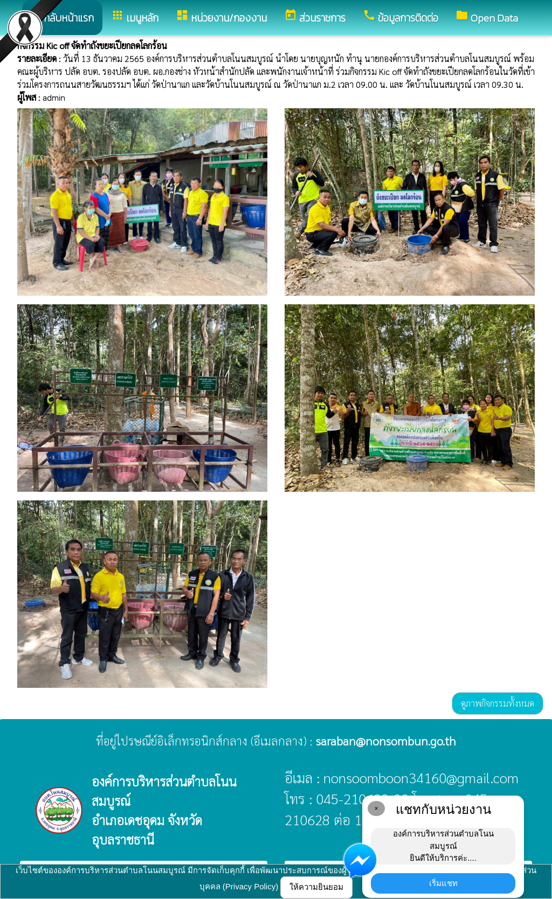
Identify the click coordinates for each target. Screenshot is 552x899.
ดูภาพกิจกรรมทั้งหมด (497, 703)
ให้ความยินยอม (316, 886)
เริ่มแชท (443, 883)
